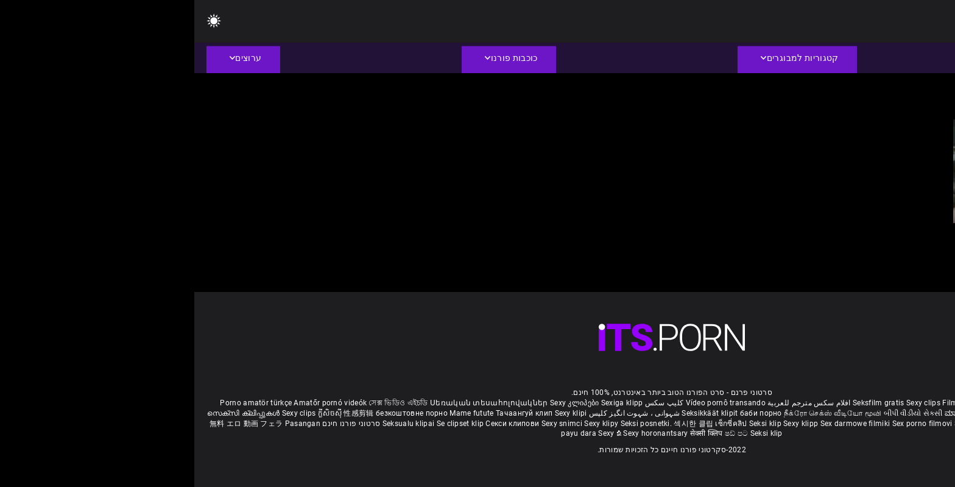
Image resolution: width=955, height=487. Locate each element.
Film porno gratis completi (794, 403)
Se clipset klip (267, 423)
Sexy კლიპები (381, 403)
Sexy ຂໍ (416, 433)
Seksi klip (572, 423)
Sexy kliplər (780, 423)
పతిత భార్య (894, 413)
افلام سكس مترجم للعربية (615, 403)
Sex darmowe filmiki (661, 423)
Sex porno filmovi (728, 423)
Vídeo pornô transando (531, 403)
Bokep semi (820, 423)
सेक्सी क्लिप (513, 433)
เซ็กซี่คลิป (537, 423)
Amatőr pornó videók (135, 403)
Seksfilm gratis (684, 403)
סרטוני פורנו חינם (157, 423)
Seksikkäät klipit (516, 413)
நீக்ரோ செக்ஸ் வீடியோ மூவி (638, 413)
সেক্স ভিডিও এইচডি (203, 403)
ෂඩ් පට (543, 433)
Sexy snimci (368, 423)
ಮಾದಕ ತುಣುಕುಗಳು (781, 413)
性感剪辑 (165, 413)
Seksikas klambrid (874, 423)
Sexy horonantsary (462, 433)
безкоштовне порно (217, 413)
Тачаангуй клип (331, 413)
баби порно (567, 413)
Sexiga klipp (428, 403)
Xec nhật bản (865, 403)
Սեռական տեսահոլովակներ (296, 403)
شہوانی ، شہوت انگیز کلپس (439, 413)
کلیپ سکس (470, 403)
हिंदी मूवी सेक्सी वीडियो (843, 413)
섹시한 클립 (500, 423)
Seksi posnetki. (453, 423)
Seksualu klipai (215, 423)
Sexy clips (730, 403)
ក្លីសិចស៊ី (137, 413)
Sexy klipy (408, 423)
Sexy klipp (607, 423)
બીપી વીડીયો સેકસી (719, 413)
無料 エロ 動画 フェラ (52, 423)
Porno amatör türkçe (61, 403)
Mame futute (277, 413)
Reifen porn (909, 403)
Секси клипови (319, 423)
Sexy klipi (377, 413)
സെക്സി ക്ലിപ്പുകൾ (50, 413)
